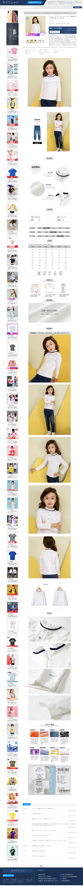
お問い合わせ (77, 7)
